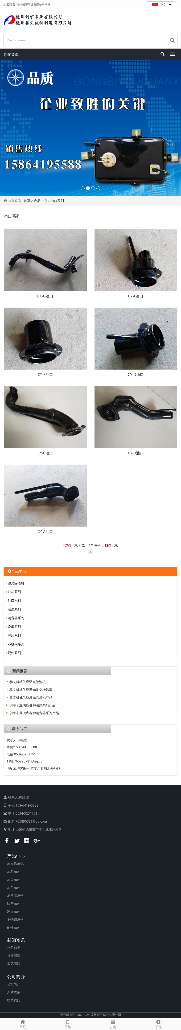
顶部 (158, 1023)
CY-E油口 (45, 374)
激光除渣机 (16, 583)
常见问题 (13, 963)
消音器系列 (16, 618)
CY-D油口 (136, 374)
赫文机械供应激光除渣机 (27, 682)
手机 (67, 1023)
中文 (161, 4)
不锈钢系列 (16, 644)
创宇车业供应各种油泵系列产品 (32, 705)
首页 (27, 200)
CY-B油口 (136, 453)
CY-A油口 (45, 531)
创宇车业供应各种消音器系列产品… (35, 713)
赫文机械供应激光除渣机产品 (30, 697)
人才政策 (13, 992)
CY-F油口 (135, 296)
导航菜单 (11, 54)
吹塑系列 (14, 626)
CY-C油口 (45, 453)
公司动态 (13, 947)
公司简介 (16, 976)
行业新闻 (13, 955)
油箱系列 (14, 591)
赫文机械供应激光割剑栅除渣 (30, 689)
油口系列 (14, 600)
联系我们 (13, 1000)
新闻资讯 (16, 940)
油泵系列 (14, 609)
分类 (113, 1024)
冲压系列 (14, 635)
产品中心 (16, 856)
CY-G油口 (45, 296)
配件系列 (14, 653)
